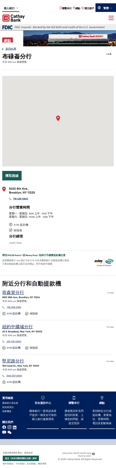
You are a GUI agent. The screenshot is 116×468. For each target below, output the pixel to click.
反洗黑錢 (31, 463)
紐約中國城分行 (17, 326)
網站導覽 (42, 463)
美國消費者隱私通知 (12, 452)
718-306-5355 (13, 307)
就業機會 (6, 411)
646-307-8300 (14, 375)
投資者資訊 (8, 407)
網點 (102, 402)
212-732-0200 (13, 341)
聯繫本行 (74, 402)
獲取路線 (12, 176)
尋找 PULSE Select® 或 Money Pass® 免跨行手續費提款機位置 (36, 255)
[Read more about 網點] (76, 8)
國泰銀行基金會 (10, 402)
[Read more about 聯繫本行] (66, 8)
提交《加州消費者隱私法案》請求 (21, 458)
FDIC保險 (20, 463)
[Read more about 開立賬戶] (87, 8)
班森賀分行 (13, 292)
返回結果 (10, 48)
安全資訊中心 (43, 402)
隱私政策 (28, 452)
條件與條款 (8, 463)
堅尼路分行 (13, 361)
